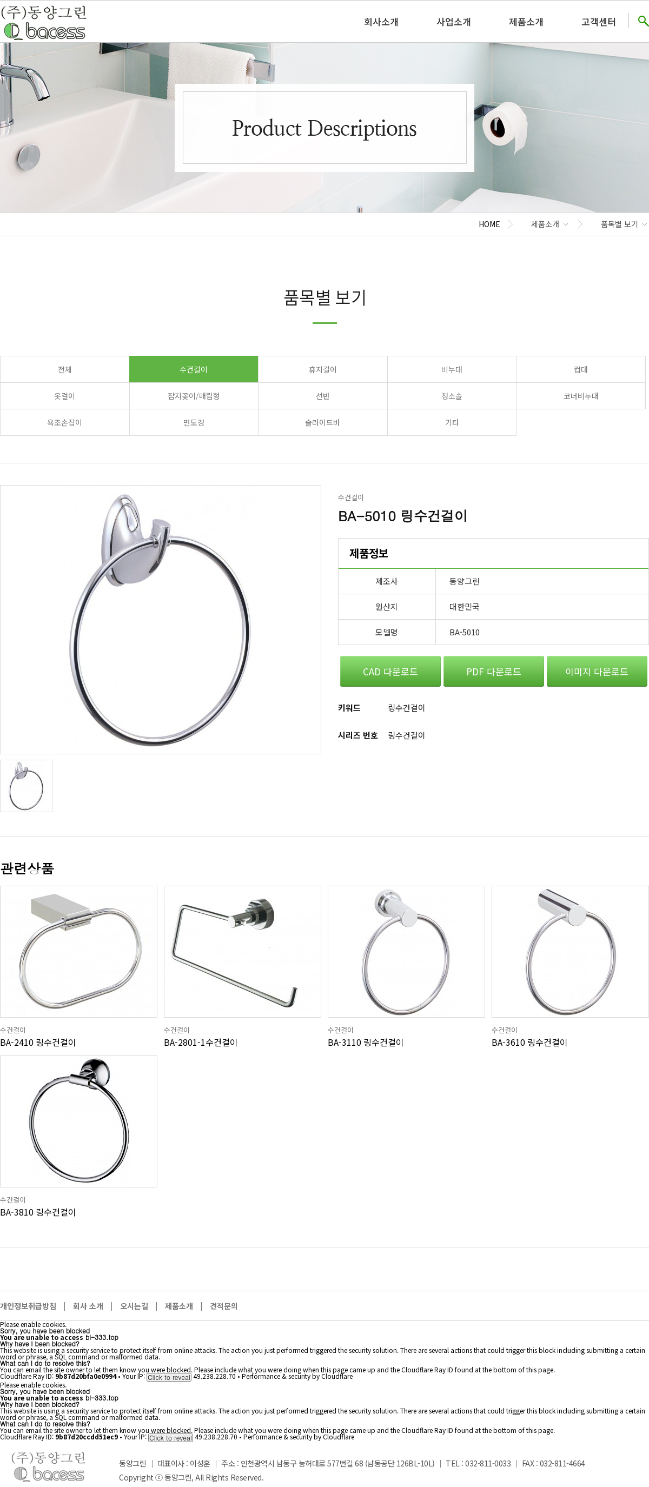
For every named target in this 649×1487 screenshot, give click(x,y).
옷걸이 (64, 395)
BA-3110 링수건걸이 (366, 1041)
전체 (65, 369)
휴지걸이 (323, 369)
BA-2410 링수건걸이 (38, 1041)
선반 (323, 395)
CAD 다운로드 (390, 671)
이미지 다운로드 (596, 671)
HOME (489, 223)
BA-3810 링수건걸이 (38, 1211)
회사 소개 (88, 1306)
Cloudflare (337, 1375)
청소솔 (451, 395)
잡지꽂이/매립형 (194, 395)
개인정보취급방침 (28, 1306)
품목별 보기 (619, 223)
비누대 (451, 369)
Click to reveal (169, 1377)
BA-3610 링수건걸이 (530, 1041)
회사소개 (381, 21)
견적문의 (224, 1306)
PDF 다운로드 (493, 671)
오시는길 (134, 1306)
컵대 (581, 369)
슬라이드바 (322, 422)
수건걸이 (194, 369)
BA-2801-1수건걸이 (201, 1041)
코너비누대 (581, 395)
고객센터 (598, 21)
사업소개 (453, 21)
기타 (452, 422)
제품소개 (526, 21)
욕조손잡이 (64, 422)
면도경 (193, 422)
